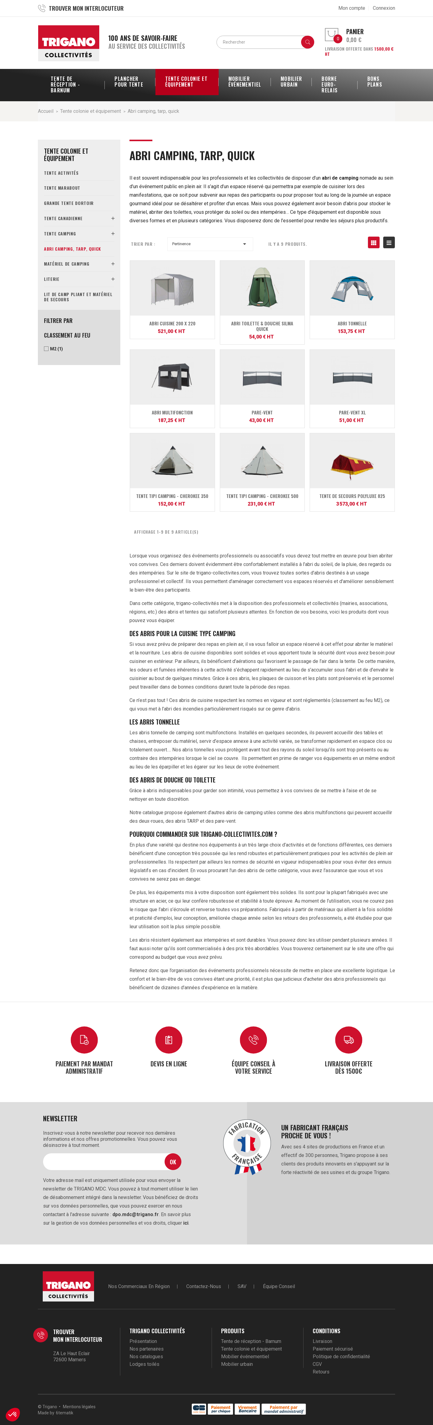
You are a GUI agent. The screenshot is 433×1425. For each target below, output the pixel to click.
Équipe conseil (279, 1286)
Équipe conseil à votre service (253, 1067)
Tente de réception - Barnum (251, 1341)
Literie (51, 279)
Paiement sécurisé (333, 1349)
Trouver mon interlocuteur (77, 1335)
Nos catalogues (146, 1356)
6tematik (64, 1413)
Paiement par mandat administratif (84, 1067)
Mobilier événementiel (245, 1356)
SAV (242, 1286)
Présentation (143, 1341)
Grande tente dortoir (69, 203)
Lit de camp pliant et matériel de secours (78, 296)
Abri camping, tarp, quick (72, 248)
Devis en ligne (169, 1063)
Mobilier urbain (237, 1364)
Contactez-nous (203, 1286)
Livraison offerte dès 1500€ (349, 1067)
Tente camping (60, 233)
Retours (321, 1372)
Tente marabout (62, 187)
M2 (56, 348)
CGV (317, 1364)
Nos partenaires (146, 1349)
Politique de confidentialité (341, 1356)
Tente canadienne (63, 218)
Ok (173, 1162)
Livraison (322, 1341)
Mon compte (351, 8)
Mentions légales (79, 1407)
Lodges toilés (144, 1364)
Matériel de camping (66, 263)
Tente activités (61, 173)
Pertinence (210, 244)
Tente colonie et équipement (66, 154)
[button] (12, 1414)
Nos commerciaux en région (139, 1286)
